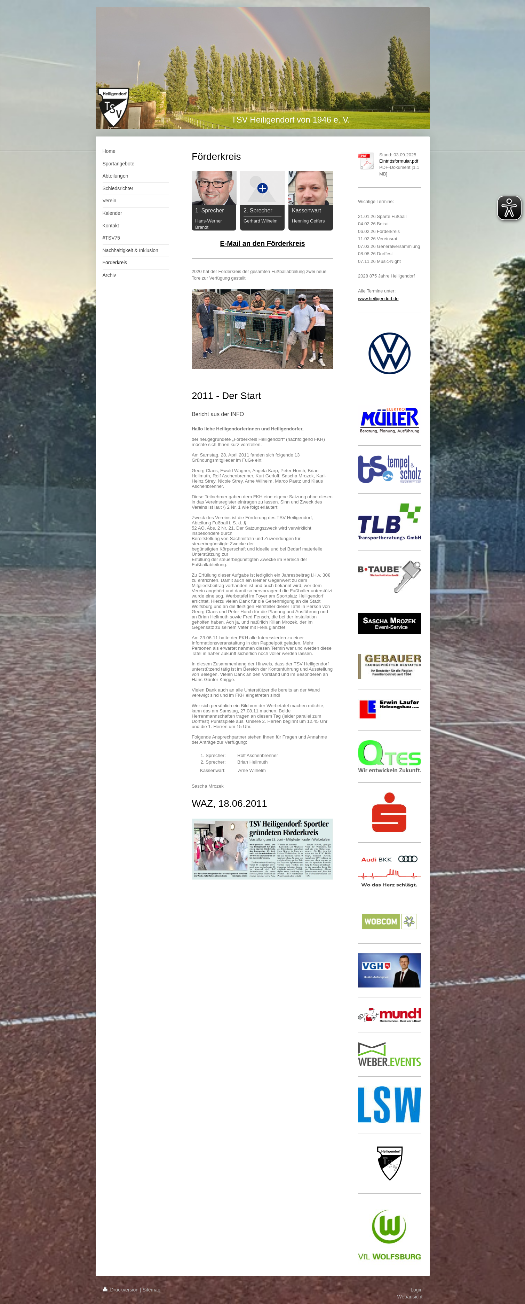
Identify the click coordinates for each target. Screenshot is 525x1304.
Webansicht (410, 1296)
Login (416, 1290)
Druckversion (121, 1290)
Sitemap (151, 1290)
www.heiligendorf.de (378, 298)
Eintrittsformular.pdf (398, 161)
